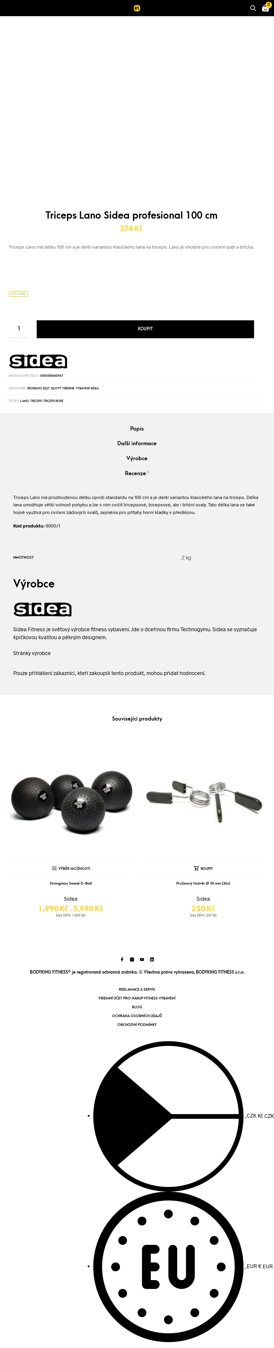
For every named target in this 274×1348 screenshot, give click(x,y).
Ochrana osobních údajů (137, 1016)
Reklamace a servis (137, 989)
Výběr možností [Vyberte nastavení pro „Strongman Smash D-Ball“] (74, 869)
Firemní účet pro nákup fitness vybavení (137, 998)
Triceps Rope (53, 401)
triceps (36, 401)
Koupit (145, 328)
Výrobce (137, 459)
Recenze (137, 473)
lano (24, 401)
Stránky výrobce (32, 653)
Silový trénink (62, 388)
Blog (137, 1007)
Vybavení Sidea (87, 388)
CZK (183, 1115)
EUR (183, 1266)
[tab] (137, 429)
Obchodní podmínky (137, 1025)
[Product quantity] (19, 329)
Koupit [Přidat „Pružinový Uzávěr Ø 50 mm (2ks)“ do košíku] (207, 869)
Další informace (137, 444)
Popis (137, 429)
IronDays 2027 (38, 388)
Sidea (70, 898)
